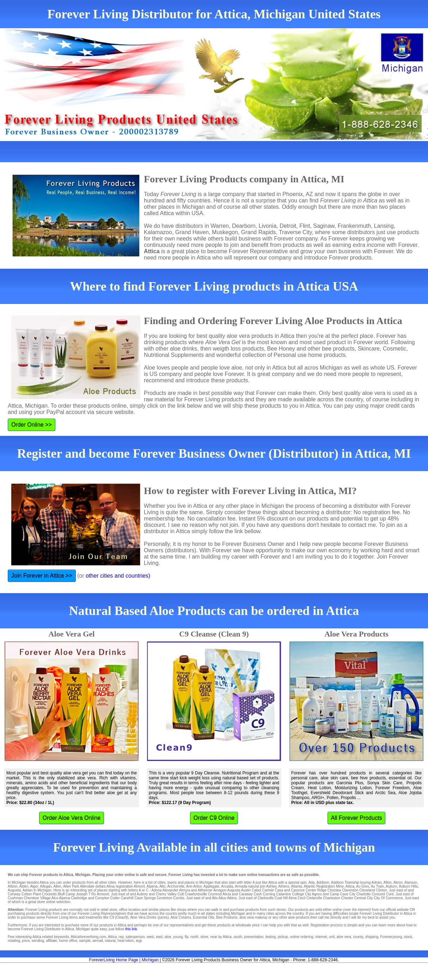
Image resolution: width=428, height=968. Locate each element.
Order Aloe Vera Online (72, 818)
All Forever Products (356, 818)
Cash (257, 894)
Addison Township (345, 882)
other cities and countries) (118, 576)
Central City (363, 898)
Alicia (226, 894)
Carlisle (268, 890)
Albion (13, 886)
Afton (387, 882)
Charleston (331, 898)
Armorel (103, 894)
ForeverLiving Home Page (113, 959)
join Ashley (268, 886)
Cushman (15, 898)
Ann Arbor (194, 886)
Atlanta (296, 886)
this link (131, 929)
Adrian (377, 882)
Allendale (87, 886)
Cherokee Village (37, 898)
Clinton (381, 890)
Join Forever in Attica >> (41, 576)
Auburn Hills (408, 886)
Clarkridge (79, 898)
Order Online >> (31, 425)
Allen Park (71, 886)
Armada (241, 886)
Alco (54, 898)
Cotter (115, 898)
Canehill (127, 898)
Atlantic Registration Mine (324, 886)
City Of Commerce (388, 898)
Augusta (14, 890)
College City (301, 894)
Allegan (45, 886)
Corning (269, 894)
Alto (162, 886)
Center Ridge (316, 890)
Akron (398, 882)
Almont (139, 886)
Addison (322, 882)
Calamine (283, 894)
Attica (350, 886)
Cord (390, 894)
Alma (110, 886)
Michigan (150, 959)
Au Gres (362, 886)
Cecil (301, 898)
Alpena (152, 886)
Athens (283, 886)
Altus (222, 898)
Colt (181, 894)
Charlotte (363, 894)
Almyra (184, 890)
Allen (57, 886)
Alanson (410, 882)
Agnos (317, 894)
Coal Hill (281, 898)
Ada (311, 882)
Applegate (211, 886)
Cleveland (367, 890)
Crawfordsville (196, 894)
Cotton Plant (31, 894)
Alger (34, 886)
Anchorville (175, 886)
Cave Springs (145, 898)
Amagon (219, 890)
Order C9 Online (214, 818)
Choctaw (334, 890)
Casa (279, 890)
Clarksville (266, 898)
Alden (24, 886)
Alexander (170, 890)
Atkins (232, 898)
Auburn (391, 886)
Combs (178, 898)
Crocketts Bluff (53, 894)
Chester (347, 898)
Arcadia (227, 886)
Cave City (347, 894)
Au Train (377, 886)
